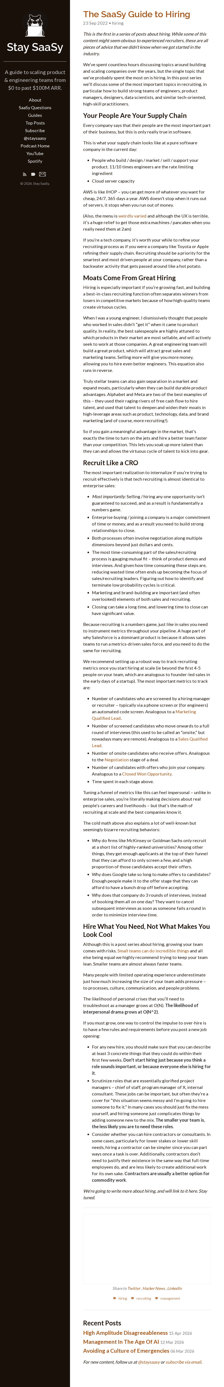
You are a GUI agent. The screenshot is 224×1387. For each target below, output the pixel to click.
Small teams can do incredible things (153, 950)
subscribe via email (183, 1362)
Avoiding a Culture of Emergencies (138, 1350)
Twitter (134, 1288)
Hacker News (154, 1288)
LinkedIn (174, 1288)
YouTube (35, 153)
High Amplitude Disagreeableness (137, 1332)
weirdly (125, 215)
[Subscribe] (24, 175)
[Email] (42, 175)
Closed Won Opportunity (147, 773)
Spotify (35, 161)
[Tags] (33, 175)
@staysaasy (35, 138)
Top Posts (35, 122)
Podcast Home (35, 145)
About (35, 99)
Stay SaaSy (35, 47)
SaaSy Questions (35, 107)
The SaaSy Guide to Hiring (136, 14)
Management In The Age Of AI (133, 1341)
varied (140, 215)
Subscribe (35, 130)
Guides (35, 115)
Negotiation (117, 759)
